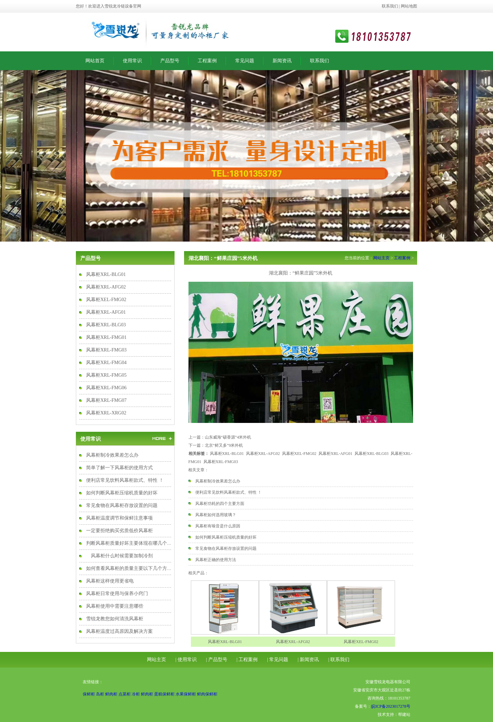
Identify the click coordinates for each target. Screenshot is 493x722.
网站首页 (94, 60)
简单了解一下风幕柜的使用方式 (119, 467)
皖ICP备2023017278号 (390, 706)
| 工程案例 (247, 659)
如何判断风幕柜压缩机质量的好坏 (122, 492)
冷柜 (136, 694)
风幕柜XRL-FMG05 (106, 375)
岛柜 (100, 694)
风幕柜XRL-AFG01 (106, 312)
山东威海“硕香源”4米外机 (228, 437)
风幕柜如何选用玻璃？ (215, 514)
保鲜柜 (89, 694)
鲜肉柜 (111, 694)
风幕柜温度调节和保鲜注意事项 (119, 518)
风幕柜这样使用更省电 (110, 581)
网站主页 (381, 258)
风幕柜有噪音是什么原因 (217, 526)
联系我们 (390, 6)
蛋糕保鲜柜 (164, 694)
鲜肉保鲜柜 (207, 694)
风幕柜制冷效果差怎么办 (112, 455)
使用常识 (132, 60)
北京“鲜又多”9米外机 (224, 445)
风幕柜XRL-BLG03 (106, 324)
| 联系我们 (338, 659)
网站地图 (409, 6)
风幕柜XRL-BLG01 (106, 274)
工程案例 (207, 60)
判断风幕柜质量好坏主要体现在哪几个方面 (131, 543)
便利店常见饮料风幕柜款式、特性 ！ (125, 480)
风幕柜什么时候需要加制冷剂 (119, 555)
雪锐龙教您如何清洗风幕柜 (114, 618)
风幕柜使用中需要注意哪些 (114, 606)
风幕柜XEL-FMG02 (106, 299)
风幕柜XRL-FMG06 (106, 387)
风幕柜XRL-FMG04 (106, 362)
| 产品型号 (216, 659)
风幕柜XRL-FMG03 (106, 349)
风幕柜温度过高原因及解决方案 (119, 631)
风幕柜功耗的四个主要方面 (219, 503)
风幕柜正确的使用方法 (215, 559)
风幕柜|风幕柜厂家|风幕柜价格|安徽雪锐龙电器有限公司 (164, 32)
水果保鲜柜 (186, 694)
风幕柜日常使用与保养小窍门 (117, 593)
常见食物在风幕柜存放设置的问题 (122, 505)
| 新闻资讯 (308, 659)
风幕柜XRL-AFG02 (106, 287)
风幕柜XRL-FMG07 (106, 400)
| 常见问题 (277, 659)
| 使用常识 (186, 659)
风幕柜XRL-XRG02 (106, 412)
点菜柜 (124, 694)
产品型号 (169, 60)
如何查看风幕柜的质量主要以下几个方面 (129, 568)
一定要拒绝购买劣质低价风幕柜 (119, 530)
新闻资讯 (282, 60)
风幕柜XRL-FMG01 (106, 337)
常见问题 (244, 60)
